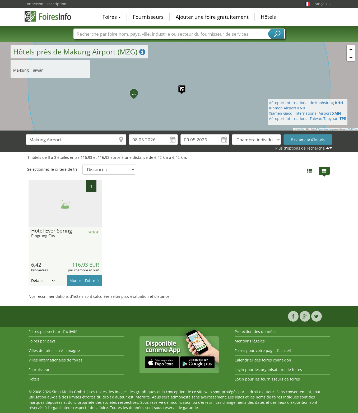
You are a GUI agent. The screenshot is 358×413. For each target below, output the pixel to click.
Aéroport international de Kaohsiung (306, 102)
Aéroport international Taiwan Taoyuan (307, 118)
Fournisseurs (148, 16)
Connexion (34, 3)
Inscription (56, 3)
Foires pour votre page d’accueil (263, 350)
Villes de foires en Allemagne (54, 350)
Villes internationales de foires (55, 360)
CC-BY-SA (352, 129)
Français (322, 3)
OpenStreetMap (326, 129)
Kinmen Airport (287, 107)
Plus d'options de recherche (300, 148)
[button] (179, 86)
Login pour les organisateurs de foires (268, 369)
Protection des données (255, 331)
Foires (112, 16)
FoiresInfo (51, 16)
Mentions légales (250, 341)
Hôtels (268, 16)
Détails (43, 280)
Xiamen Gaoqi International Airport (305, 113)
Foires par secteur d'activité (53, 331)
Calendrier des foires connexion (263, 360)
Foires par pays (42, 341)
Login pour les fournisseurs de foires (267, 379)
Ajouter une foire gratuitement (212, 16)
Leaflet (299, 129)
